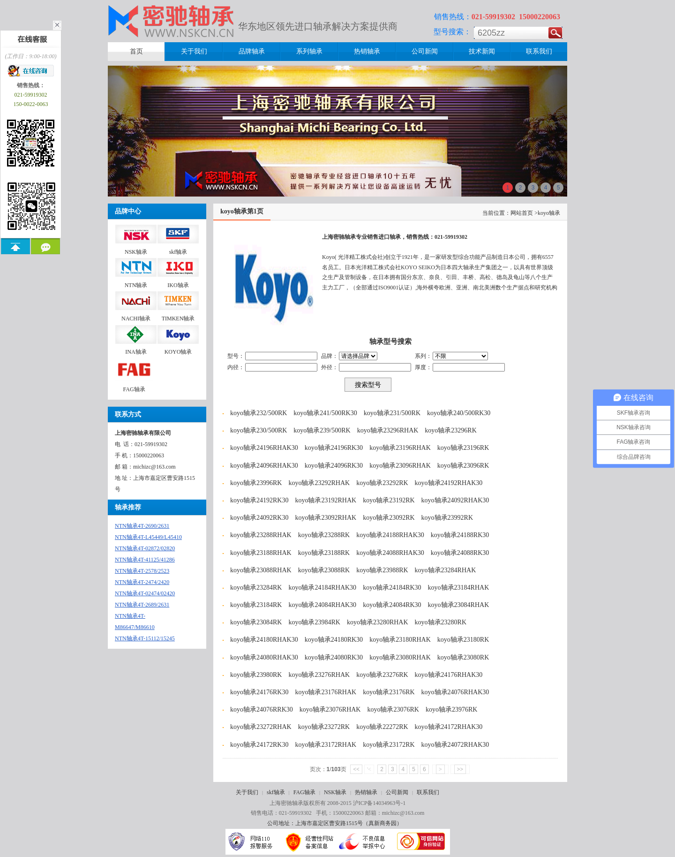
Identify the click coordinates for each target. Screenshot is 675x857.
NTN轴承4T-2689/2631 (142, 604)
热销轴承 (366, 792)
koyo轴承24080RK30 (334, 657)
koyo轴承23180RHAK (400, 639)
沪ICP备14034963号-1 (379, 803)
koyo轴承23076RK (393, 709)
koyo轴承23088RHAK (261, 570)
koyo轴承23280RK (440, 622)
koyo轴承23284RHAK (445, 570)
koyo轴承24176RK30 (259, 692)
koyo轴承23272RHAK (261, 726)
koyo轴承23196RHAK (400, 447)
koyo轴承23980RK (256, 674)
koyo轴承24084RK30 (392, 604)
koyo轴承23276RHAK (319, 674)
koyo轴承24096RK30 (334, 465)
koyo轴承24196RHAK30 (264, 447)
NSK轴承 (335, 792)
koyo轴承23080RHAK (400, 657)
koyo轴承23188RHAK (261, 552)
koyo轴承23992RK (447, 517)
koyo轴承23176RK (388, 692)
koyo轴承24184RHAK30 (322, 587)
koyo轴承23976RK (451, 709)
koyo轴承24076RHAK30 (455, 692)
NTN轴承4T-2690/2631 (142, 526)
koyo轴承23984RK (314, 622)
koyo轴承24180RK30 (334, 639)
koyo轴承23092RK (388, 517)
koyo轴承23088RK (324, 570)
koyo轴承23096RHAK (400, 465)
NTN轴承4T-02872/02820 (145, 548)
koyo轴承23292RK (382, 482)
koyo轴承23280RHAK (377, 622)
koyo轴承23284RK (256, 587)
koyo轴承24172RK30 (259, 744)
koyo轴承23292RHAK (319, 482)
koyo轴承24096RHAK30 (264, 465)
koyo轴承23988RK (382, 570)
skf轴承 (276, 792)
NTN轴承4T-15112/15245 (145, 638)
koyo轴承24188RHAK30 (390, 534)
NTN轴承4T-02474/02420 (145, 593)
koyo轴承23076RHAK (330, 709)
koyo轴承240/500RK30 (458, 413)
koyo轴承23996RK (256, 482)
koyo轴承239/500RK (321, 430)
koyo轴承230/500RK (258, 430)
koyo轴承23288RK (324, 534)
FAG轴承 (304, 792)
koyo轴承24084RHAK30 (322, 604)
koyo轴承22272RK (382, 726)
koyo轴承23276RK (382, 674)
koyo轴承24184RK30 (392, 587)
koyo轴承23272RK (324, 726)
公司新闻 (397, 792)
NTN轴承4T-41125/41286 (145, 559)
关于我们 (247, 792)
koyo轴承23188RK (324, 552)
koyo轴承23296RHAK (388, 430)
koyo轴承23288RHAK (261, 534)
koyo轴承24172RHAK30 (449, 726)
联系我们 (428, 792)
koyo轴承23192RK (388, 500)
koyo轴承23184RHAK (458, 587)
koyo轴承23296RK (450, 430)
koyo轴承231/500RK (392, 413)
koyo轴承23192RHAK (325, 500)
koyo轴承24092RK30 (259, 517)
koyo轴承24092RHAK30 (455, 500)
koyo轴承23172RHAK (325, 744)
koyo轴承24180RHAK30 (264, 639)
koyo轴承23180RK (463, 639)
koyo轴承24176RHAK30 (449, 674)
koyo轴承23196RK (463, 447)
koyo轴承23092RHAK (325, 517)
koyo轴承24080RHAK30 (264, 657)
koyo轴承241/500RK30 (325, 413)
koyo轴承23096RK (463, 465)
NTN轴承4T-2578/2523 (142, 571)
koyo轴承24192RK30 (259, 500)
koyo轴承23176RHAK (325, 692)
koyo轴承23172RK (388, 744)
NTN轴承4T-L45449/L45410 (148, 537)
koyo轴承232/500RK (258, 413)
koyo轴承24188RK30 (460, 534)
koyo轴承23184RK (256, 604)
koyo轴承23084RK (256, 622)
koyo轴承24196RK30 (334, 447)
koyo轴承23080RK (463, 657)
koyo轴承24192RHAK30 (449, 482)
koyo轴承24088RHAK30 (390, 552)
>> (460, 769)
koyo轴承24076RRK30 (261, 709)
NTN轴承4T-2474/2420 (142, 582)
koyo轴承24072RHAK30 (455, 744)
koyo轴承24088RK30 (460, 552)
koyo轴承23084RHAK (458, 604)
